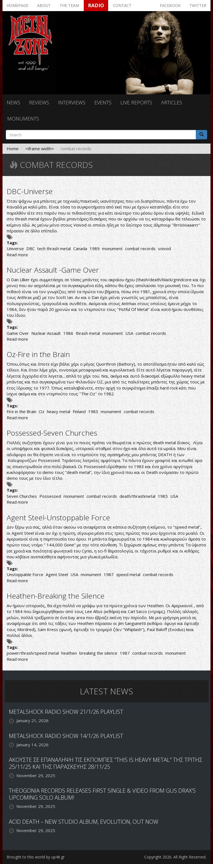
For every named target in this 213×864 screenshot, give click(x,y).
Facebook (170, 5)
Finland (79, 411)
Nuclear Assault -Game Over (53, 270)
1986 (68, 333)
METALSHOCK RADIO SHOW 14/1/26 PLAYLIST (66, 736)
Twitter (197, 5)
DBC (30, 248)
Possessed (50, 496)
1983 (93, 411)
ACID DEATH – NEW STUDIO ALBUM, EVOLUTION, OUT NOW (83, 821)
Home (13, 148)
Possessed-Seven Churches (52, 433)
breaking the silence (98, 653)
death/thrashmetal (137, 496)
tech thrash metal (54, 248)
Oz (41, 411)
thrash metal (88, 333)
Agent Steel (57, 574)
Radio (96, 5)
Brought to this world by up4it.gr (36, 857)
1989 (95, 248)
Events (102, 102)
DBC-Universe (30, 191)
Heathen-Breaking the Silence (56, 596)
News (13, 102)
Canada (80, 248)
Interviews (71, 102)
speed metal (128, 574)
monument (112, 248)
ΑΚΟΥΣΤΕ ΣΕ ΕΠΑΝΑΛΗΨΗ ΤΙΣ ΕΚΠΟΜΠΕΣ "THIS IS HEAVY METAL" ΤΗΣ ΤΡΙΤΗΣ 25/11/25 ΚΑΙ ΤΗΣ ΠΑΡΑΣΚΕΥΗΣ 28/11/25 (105, 763)
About (44, 5)
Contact (122, 5)
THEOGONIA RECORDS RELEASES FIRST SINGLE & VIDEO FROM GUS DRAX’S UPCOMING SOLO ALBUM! (102, 794)
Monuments (23, 118)
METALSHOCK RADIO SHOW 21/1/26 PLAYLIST (66, 711)
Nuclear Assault (46, 333)
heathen (69, 653)
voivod (164, 248)
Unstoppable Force (25, 574)
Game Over (18, 333)
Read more (17, 254)
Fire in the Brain (21, 411)
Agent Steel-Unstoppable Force (58, 518)
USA (129, 333)
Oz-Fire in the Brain (38, 354)
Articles (171, 102)
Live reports (136, 102)
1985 (163, 496)
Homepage (17, 5)
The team (69, 5)
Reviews (39, 102)
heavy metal (58, 411)
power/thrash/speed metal (33, 653)
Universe (15, 248)
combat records (140, 248)
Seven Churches (22, 496)
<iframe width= (39, 148)
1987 (109, 574)
